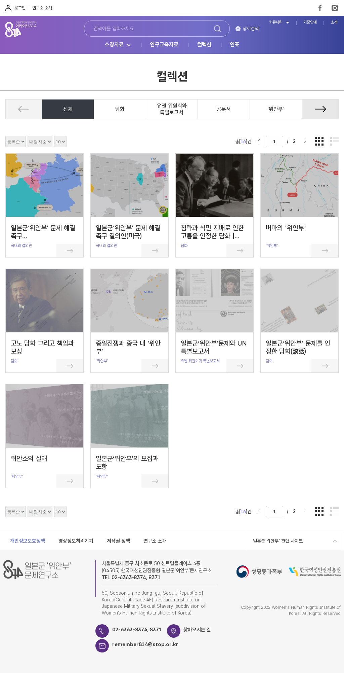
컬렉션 (204, 45)
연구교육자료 (164, 45)
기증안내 (310, 22)
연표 (235, 45)
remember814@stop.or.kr (145, 644)
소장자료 (114, 45)
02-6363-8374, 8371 (137, 630)
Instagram (335, 8)
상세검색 (251, 28)
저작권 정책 (118, 541)
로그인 (20, 7)
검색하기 (217, 29)
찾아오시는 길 (197, 630)
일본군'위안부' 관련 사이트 (278, 541)
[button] (320, 109)
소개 (334, 22)
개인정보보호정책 (27, 541)
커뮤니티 (276, 22)
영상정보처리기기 (75, 541)
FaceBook (320, 8)
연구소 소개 (42, 7)
